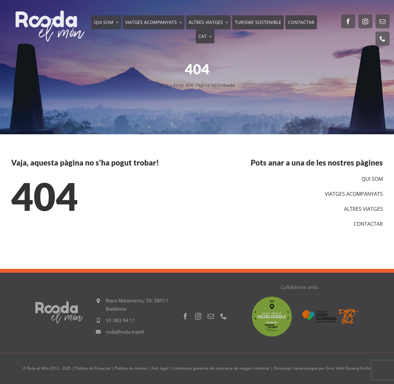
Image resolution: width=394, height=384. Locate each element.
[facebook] (348, 21)
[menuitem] (205, 36)
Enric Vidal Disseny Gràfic (348, 368)
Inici (164, 85)
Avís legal (160, 368)
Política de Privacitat (93, 368)
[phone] (383, 39)
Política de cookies (131, 368)
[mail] (383, 21)
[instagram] (365, 21)
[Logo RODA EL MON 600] (50, 13)
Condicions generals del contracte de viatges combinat (221, 368)
